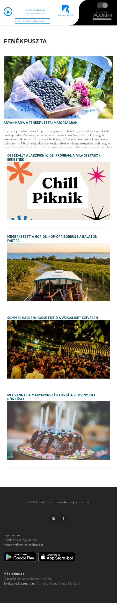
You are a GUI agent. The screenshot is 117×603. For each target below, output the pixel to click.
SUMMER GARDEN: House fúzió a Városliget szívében (52, 318)
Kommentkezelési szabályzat (23, 545)
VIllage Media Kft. (70, 584)
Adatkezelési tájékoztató (20, 540)
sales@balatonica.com (37, 579)
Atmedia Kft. (45, 584)
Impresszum (12, 535)
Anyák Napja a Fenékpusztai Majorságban (41, 123)
